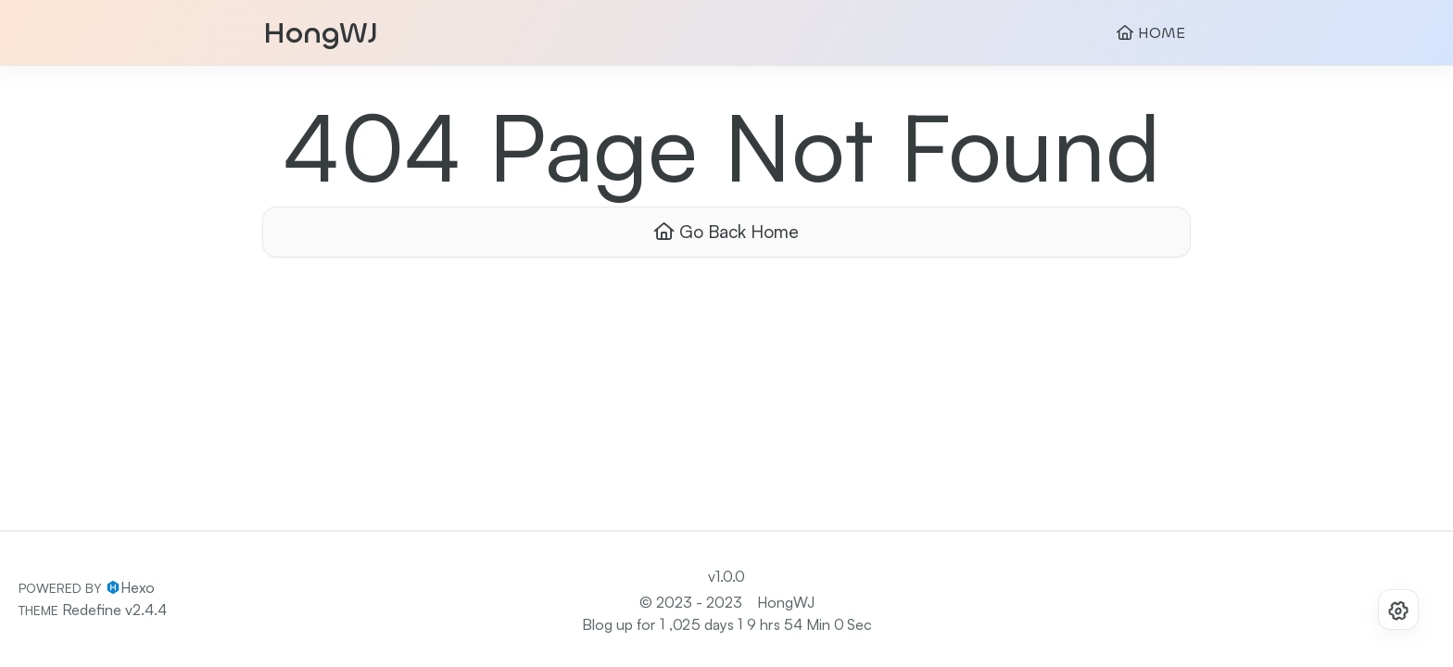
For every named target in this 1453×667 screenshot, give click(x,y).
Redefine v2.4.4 (114, 609)
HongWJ (320, 33)
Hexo (137, 587)
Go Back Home (726, 231)
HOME (1151, 33)
